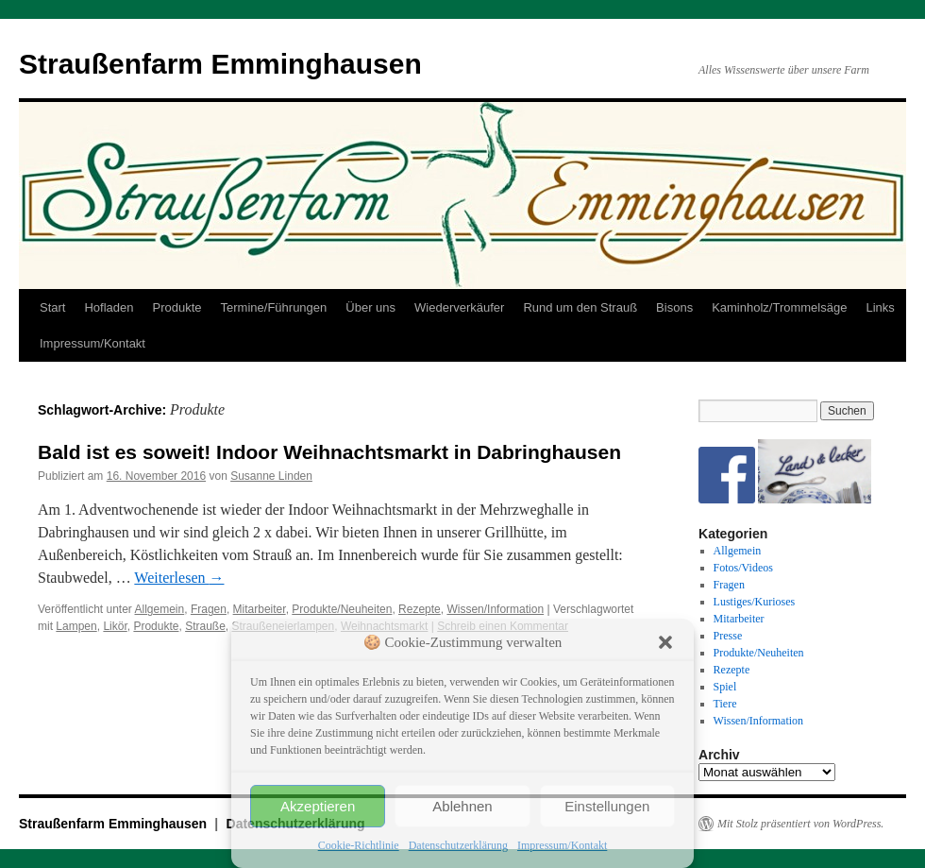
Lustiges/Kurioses (755, 601)
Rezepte (419, 609)
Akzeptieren (317, 806)
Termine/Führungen (274, 307)
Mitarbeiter (259, 609)
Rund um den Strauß (580, 307)
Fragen (209, 609)
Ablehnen (462, 806)
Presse (728, 635)
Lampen (76, 626)
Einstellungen (606, 806)
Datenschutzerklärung (458, 845)
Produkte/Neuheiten (342, 609)
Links (880, 307)
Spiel (725, 686)
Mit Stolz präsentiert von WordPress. (800, 823)
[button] (665, 642)
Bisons (674, 307)
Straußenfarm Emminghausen (220, 63)
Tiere (725, 703)
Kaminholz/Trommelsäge (779, 307)
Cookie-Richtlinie (358, 845)
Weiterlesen (179, 578)
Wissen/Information (495, 609)
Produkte (177, 307)
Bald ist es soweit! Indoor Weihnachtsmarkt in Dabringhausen (329, 452)
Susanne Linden (271, 476)
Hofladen (108, 307)
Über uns (370, 307)
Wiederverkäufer (459, 307)
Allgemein (160, 609)
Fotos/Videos (743, 567)
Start (52, 307)
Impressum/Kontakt (562, 845)
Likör (114, 626)
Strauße (205, 626)
